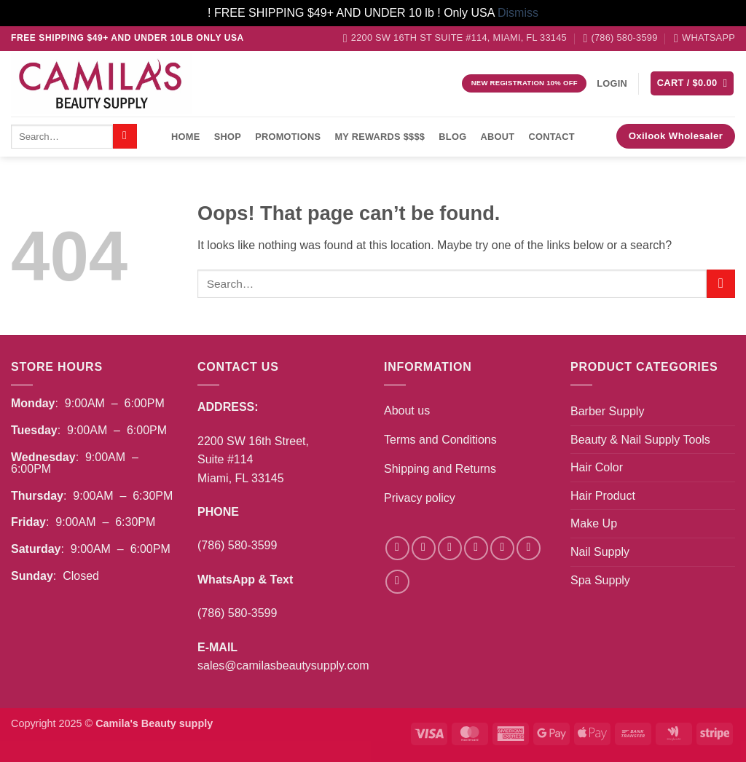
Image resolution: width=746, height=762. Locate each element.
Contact (552, 136)
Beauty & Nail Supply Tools (640, 439)
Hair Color (596, 467)
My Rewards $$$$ (379, 136)
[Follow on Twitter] (476, 548)
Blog (452, 136)
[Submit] (125, 136)
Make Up (593, 523)
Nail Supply (599, 552)
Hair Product (602, 496)
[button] (612, 84)
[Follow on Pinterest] (397, 582)
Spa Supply (600, 580)
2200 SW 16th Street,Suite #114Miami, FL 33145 (253, 459)
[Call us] (529, 548)
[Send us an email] (502, 548)
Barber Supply (607, 411)
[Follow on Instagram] (424, 548)
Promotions (288, 136)
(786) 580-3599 (237, 545)
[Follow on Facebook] (397, 548)
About (498, 136)
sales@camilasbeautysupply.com (283, 665)
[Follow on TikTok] (450, 548)
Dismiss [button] (518, 13)
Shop (227, 136)
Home (185, 136)
